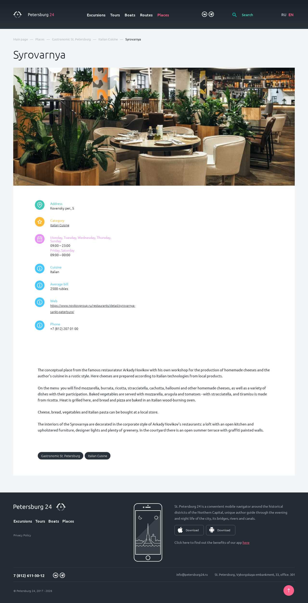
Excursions (96, 14)
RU (283, 14)
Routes (146, 14)
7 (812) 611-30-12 (29, 575)
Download (192, 530)
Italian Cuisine (59, 225)
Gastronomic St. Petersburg (60, 455)
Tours (115, 14)
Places (163, 14)
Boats (130, 14)
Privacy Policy (22, 535)
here (246, 542)
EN (291, 14)
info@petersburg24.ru (192, 574)
